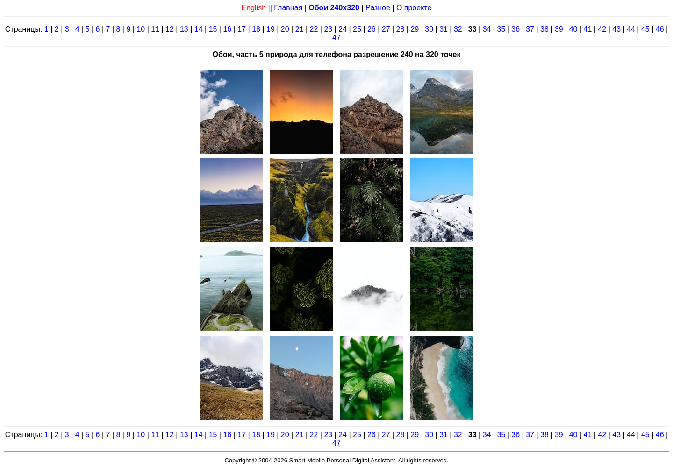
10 (140, 29)
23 (328, 29)
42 (602, 29)
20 (285, 29)
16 (227, 29)
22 (314, 29)
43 (616, 29)
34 (487, 29)
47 (336, 38)
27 (386, 29)
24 (342, 29)
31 (443, 29)
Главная (288, 8)
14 (198, 29)
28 (400, 29)
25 (357, 29)
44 (631, 29)
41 (588, 29)
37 (530, 29)
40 (573, 29)
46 (660, 29)
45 (645, 29)
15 (213, 29)
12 (169, 29)
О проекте (413, 8)
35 (501, 29)
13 (184, 29)
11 (155, 29)
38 (544, 29)
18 (256, 29)
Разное (377, 8)
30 (429, 29)
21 (299, 29)
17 (241, 29)
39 (559, 29)
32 (458, 29)
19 (270, 29)
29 (414, 29)
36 (515, 29)
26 (371, 29)
